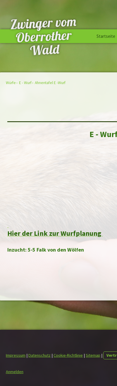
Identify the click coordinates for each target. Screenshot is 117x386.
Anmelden (14, 371)
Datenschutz (39, 355)
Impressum (15, 355)
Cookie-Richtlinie (68, 355)
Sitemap (93, 355)
